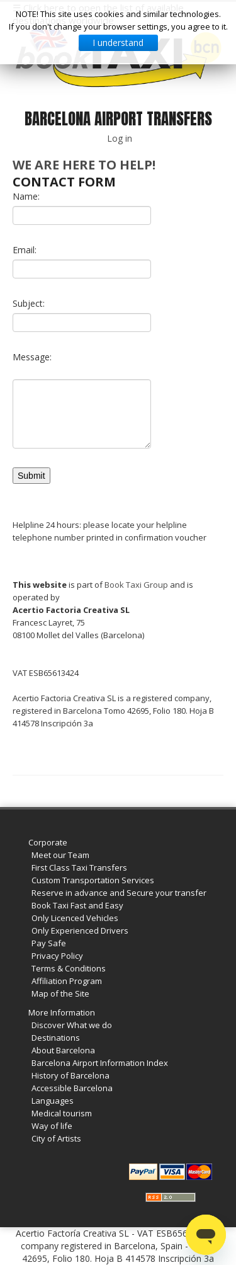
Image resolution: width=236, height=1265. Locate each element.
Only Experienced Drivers (79, 930)
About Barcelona (63, 1050)
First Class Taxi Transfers (79, 867)
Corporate (47, 842)
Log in (119, 138)
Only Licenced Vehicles (74, 918)
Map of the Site (60, 993)
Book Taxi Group (136, 584)
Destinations (55, 1037)
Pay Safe (48, 943)
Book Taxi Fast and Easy (77, 905)
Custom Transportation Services (92, 880)
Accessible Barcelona (72, 1088)
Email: (25, 250)
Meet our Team (60, 855)
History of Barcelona (70, 1075)
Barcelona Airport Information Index (99, 1062)
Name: (26, 196)
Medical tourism (61, 1113)
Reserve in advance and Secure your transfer (118, 892)
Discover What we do (71, 1025)
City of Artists (56, 1138)
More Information (61, 1012)
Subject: (29, 303)
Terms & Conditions (68, 968)
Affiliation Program (66, 981)
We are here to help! (84, 164)
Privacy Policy (57, 955)
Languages (52, 1100)
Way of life (51, 1125)
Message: (32, 357)
